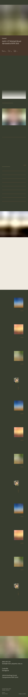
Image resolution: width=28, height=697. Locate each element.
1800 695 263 (6, 662)
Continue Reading (6, 102)
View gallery (6, 165)
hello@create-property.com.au (12, 663)
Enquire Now (14, 135)
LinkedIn (5, 668)
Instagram (5, 670)
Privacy (3, 692)
